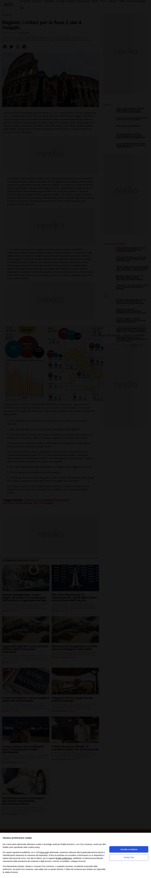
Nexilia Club (129, 857)
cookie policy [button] (34, 847)
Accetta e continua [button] (129, 849)
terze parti (44, 852)
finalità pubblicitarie (64, 858)
